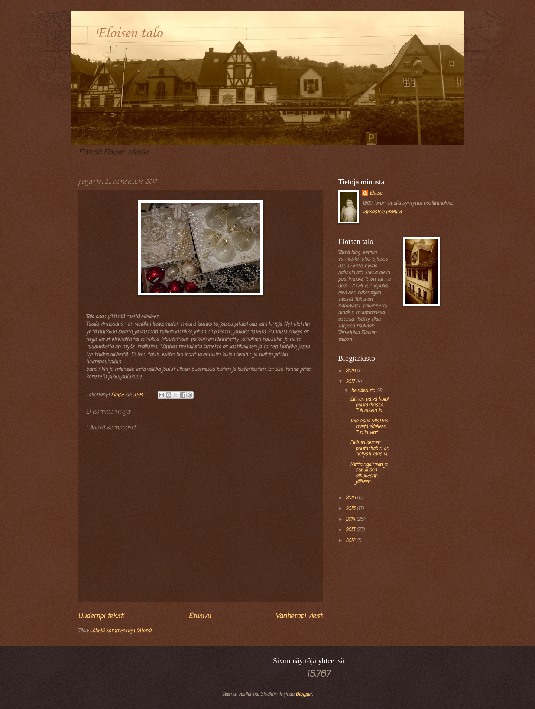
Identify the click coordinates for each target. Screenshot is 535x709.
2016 (351, 497)
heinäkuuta (363, 390)
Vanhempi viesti (299, 616)
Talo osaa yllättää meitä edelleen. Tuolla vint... (369, 427)
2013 (351, 529)
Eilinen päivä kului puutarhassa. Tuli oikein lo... (369, 405)
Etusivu (200, 616)
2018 (351, 371)
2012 (351, 540)
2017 (351, 381)
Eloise (376, 193)
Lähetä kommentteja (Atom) (120, 630)
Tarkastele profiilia (382, 212)
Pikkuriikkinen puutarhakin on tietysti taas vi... (369, 448)
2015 (351, 508)
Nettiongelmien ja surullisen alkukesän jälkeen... (369, 473)
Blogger (304, 694)
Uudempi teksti (101, 616)
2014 (351, 519)
